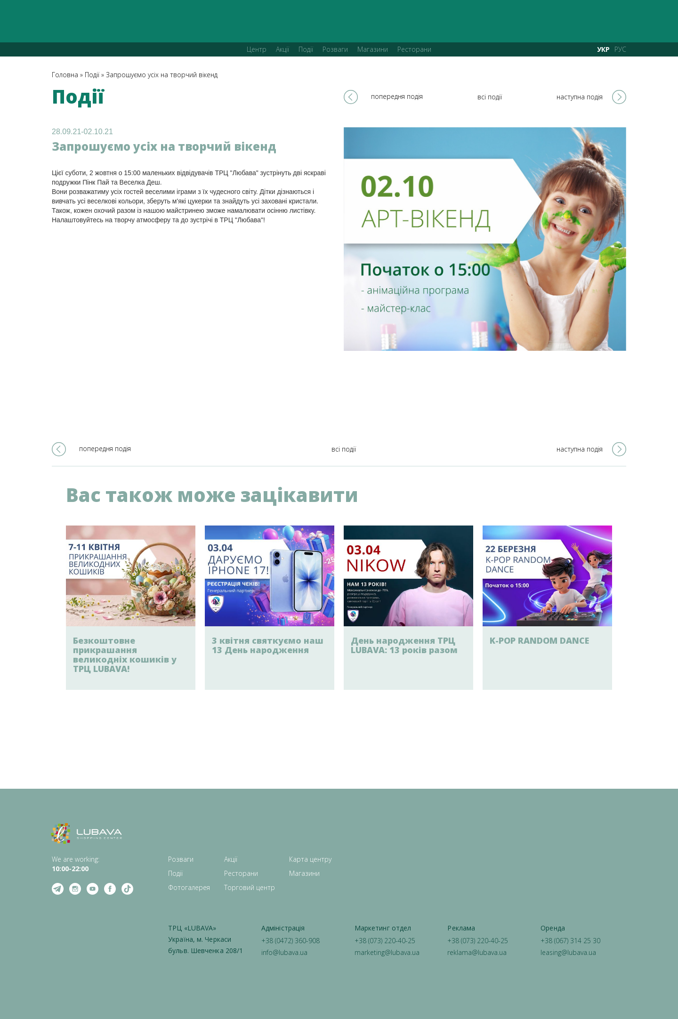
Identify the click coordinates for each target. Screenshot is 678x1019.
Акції (282, 49)
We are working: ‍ (75, 864)
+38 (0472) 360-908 (290, 940)
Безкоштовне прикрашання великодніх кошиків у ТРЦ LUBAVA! (125, 654)
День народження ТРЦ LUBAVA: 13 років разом (404, 645)
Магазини (372, 49)
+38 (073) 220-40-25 (385, 940)
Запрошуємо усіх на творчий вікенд (162, 74)
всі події (489, 96)
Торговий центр (249, 887)
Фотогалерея (189, 887)
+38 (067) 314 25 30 (570, 940)
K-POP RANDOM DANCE (539, 640)
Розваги (335, 49)
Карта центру (310, 859)
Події (306, 49)
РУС (620, 49)
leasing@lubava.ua (568, 952)
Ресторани (414, 49)
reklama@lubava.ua (477, 952)
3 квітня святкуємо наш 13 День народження (267, 645)
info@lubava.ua (284, 952)
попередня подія (397, 96)
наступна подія (580, 96)
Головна (65, 74)
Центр (256, 49)
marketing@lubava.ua (387, 952)
